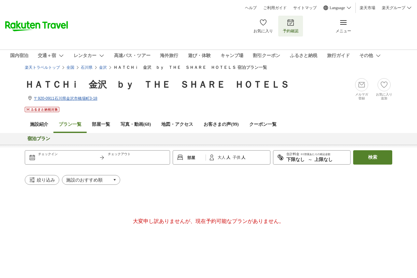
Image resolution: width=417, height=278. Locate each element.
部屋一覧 (101, 124)
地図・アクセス (177, 124)
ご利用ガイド (275, 8)
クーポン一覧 (263, 124)
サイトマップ (305, 8)
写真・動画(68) (136, 124)
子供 (237, 157)
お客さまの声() (221, 124)
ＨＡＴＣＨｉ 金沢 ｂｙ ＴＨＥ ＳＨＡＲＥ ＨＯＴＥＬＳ (157, 85)
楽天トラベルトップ (42, 67)
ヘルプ (251, 8)
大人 (222, 157)
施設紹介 (39, 124)
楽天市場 (367, 8)
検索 (372, 157)
